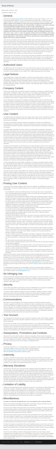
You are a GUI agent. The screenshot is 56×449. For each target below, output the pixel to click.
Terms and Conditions (6, 442)
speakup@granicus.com (37, 262)
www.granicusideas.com (20, 18)
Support (21, 442)
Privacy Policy (15, 442)
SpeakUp (31, 442)
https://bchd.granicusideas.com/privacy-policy (14, 350)
